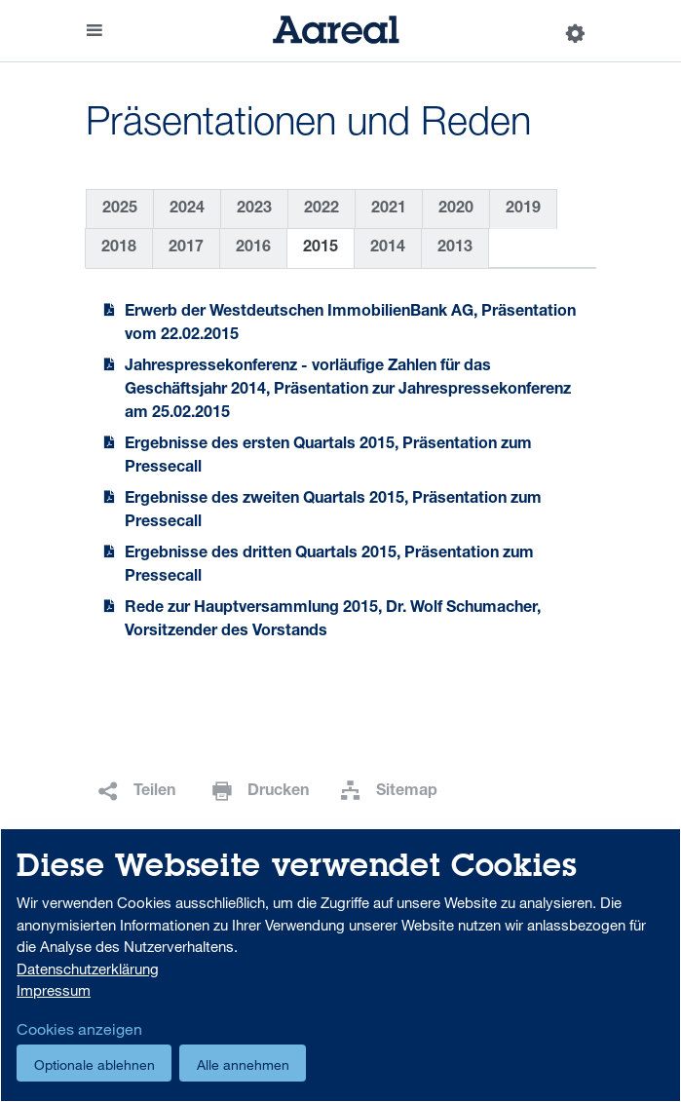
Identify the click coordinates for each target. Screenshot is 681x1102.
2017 (186, 248)
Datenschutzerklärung (88, 968)
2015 (320, 248)
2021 (388, 209)
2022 (321, 209)
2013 (455, 248)
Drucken (278, 792)
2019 (523, 209)
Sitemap (406, 792)
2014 (387, 248)
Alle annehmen (243, 1064)
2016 (253, 248)
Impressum (54, 990)
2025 (119, 209)
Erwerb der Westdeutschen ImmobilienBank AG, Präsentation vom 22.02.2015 (350, 324)
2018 (118, 248)
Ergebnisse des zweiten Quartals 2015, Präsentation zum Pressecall (333, 511)
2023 (254, 209)
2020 (455, 209)
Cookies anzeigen (79, 1029)
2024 (187, 209)
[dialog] (340, 965)
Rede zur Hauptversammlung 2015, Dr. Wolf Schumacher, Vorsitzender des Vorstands (333, 620)
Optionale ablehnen (94, 1064)
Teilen (154, 792)
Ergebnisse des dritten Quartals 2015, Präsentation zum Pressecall (329, 566)
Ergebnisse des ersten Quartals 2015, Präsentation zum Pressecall (328, 456)
